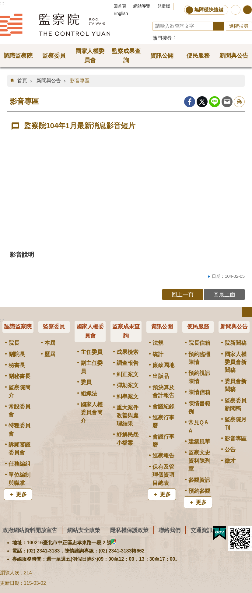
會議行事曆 (163, 441)
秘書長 (17, 365)
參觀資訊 (199, 480)
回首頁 (120, 6)
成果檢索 (127, 352)
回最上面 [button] (224, 294)
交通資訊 (201, 530)
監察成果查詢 (126, 331)
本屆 (49, 343)
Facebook (189, 101)
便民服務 (198, 326)
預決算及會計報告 (163, 391)
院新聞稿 (236, 343)
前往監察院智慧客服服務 (235, 10)
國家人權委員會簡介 (92, 412)
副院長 (17, 354)
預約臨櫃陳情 (199, 358)
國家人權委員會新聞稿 (236, 362)
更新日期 (9, 583)
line (214, 101)
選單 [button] (247, 312)
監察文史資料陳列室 (199, 461)
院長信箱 (199, 343)
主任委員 (92, 352)
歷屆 (49, 354)
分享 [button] (247, 9)
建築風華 (199, 442)
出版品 (160, 376)
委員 (86, 382)
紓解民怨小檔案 (127, 439)
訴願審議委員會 (19, 449)
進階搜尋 (239, 26)
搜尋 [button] (218, 26)
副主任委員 (92, 367)
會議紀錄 (163, 407)
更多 (21, 494)
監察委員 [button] (53, 55)
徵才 (230, 461)
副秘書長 (19, 376)
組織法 (89, 393)
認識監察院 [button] (18, 55)
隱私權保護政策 (129, 530)
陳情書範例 (199, 408)
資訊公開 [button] (161, 55)
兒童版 (163, 6)
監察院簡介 (19, 391)
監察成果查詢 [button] (126, 55)
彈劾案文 (127, 385)
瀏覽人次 (9, 572)
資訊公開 (162, 326)
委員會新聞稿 (236, 385)
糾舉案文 (127, 397)
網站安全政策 (83, 530)
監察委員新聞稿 (236, 404)
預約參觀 (199, 491)
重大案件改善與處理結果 (127, 415)
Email (227, 101)
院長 (14, 343)
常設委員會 (19, 411)
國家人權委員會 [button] (89, 55)
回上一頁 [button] (183, 294)
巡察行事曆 (163, 422)
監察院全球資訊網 (55, 24)
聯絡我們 (169, 530)
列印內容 (239, 101)
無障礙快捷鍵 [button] (208, 9)
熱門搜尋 (162, 38)
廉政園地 (163, 365)
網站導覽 (141, 6)
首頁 (22, 80)
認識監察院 (18, 326)
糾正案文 (127, 374)
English (121, 13)
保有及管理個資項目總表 (163, 475)
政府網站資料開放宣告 (29, 530)
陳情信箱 (199, 392)
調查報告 (127, 363)
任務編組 (19, 464)
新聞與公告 (49, 80)
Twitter (202, 101)
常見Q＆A (198, 426)
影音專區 (79, 80)
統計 (157, 354)
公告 (230, 450)
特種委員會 (19, 429)
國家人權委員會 (90, 331)
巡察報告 (163, 456)
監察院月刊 (236, 423)
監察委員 (54, 326)
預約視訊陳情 (199, 377)
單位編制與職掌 (19, 479)
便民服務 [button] (198, 55)
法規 (157, 343)
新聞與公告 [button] (233, 55)
